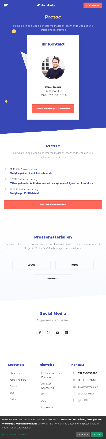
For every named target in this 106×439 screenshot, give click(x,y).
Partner (13, 399)
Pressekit (53, 278)
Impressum (47, 407)
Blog (12, 392)
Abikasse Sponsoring (47, 386)
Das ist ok (97, 434)
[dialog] (53, 427)
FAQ (43, 394)
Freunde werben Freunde (50, 375)
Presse (13, 386)
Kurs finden (92, 5)
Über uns (15, 373)
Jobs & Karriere (18, 379)
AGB (43, 400)
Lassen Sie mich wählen (14, 434)
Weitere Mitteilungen (53, 204)
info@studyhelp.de (85, 387)
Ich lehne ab (83, 434)
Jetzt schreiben (84, 393)
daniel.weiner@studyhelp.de (53, 108)
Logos (31, 265)
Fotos (74, 265)
